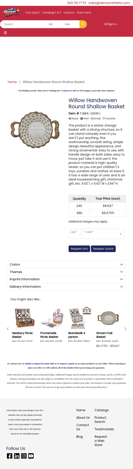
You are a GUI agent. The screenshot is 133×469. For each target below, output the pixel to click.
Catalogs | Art (51, 13)
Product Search (100, 420)
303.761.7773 (76, 3)
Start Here (84, 13)
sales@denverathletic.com (109, 3)
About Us (83, 418)
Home (80, 410)
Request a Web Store (101, 441)
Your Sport (32, 13)
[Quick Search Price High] (71, 24)
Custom (69, 13)
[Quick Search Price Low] (55, 24)
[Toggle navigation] (5, 32)
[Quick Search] (23, 24)
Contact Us (82, 427)
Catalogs (102, 410)
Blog (79, 437)
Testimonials (102, 429)
